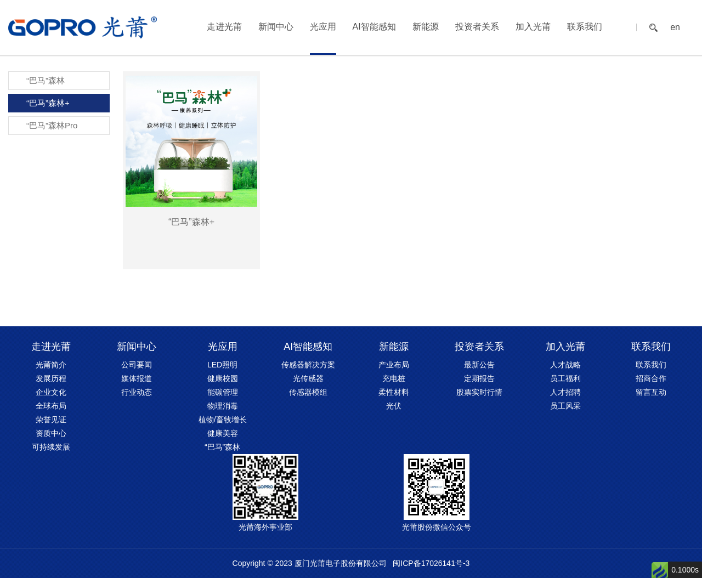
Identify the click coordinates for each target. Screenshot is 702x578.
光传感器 (308, 378)
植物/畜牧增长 (223, 419)
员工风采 (565, 405)
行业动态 (136, 392)
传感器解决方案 (308, 364)
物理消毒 (222, 405)
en (675, 27)
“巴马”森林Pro (51, 125)
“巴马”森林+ (48, 102)
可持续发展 (51, 447)
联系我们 (584, 26)
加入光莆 (533, 26)
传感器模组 (308, 392)
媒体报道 (136, 378)
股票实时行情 (479, 392)
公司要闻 (136, 364)
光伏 (393, 405)
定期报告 (479, 378)
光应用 (323, 26)
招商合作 (651, 378)
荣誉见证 (51, 419)
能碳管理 (222, 392)
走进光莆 (224, 26)
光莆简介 (51, 364)
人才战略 (565, 364)
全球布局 (51, 405)
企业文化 (51, 392)
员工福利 (565, 378)
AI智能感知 (374, 26)
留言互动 (651, 392)
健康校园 (222, 378)
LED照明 (222, 364)
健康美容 (222, 433)
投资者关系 (477, 26)
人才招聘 (565, 392)
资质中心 (51, 433)
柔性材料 (393, 392)
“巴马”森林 (45, 80)
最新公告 (479, 364)
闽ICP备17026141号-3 (431, 563)
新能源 (425, 26)
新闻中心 (275, 26)
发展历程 (51, 378)
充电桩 (393, 378)
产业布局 (393, 364)
